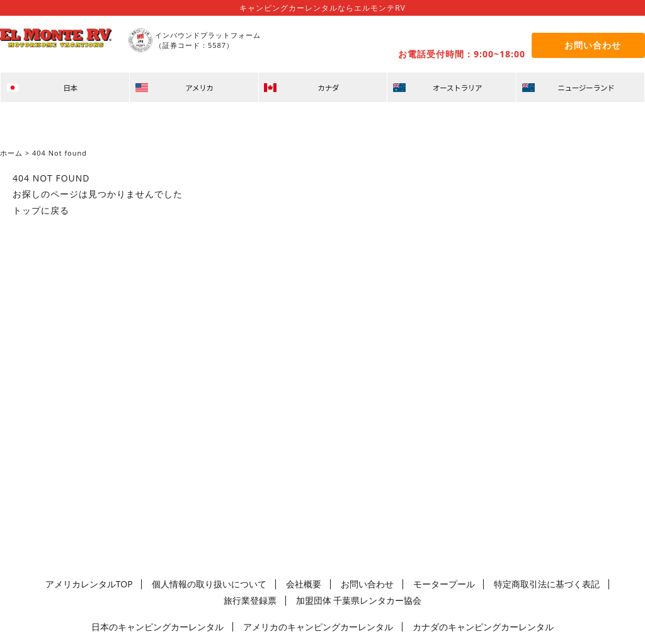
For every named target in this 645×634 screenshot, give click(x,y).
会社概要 (279, 583)
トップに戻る (41, 210)
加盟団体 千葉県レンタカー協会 (322, 598)
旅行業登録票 (558, 583)
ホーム (11, 153)
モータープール (392, 583)
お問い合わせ (330, 583)
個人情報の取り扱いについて (201, 583)
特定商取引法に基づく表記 (477, 583)
